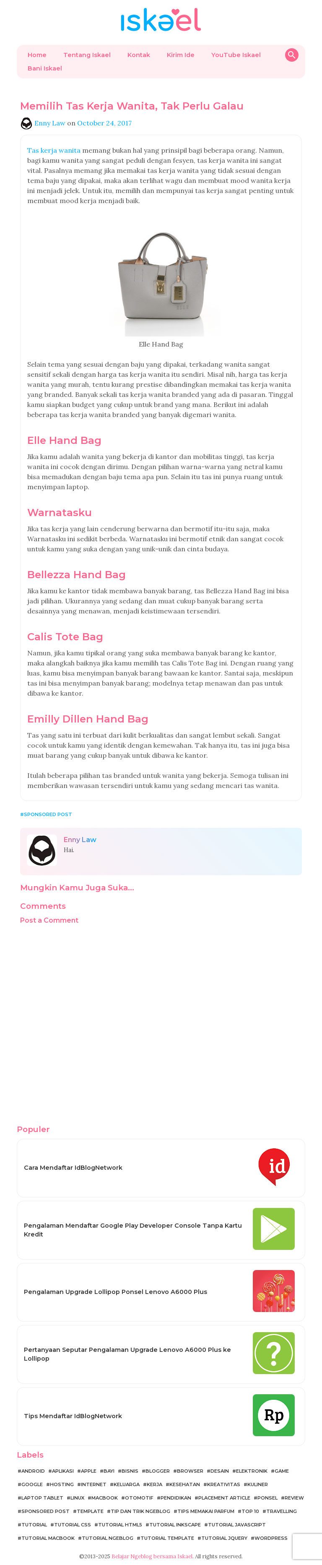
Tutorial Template (167, 1538)
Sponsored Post (48, 814)
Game (282, 1471)
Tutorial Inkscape (175, 1525)
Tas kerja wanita (53, 150)
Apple (88, 1471)
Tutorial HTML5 (120, 1525)
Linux (77, 1498)
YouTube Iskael (236, 55)
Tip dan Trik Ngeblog (140, 1511)
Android (33, 1471)
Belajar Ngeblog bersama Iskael (152, 1556)
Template (90, 1511)
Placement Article (224, 1498)
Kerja (154, 1484)
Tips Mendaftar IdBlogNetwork (73, 1416)
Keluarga (127, 1484)
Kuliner (257, 1484)
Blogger (157, 1471)
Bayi (109, 1471)
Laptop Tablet (42, 1498)
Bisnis (130, 1471)
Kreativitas (223, 1484)
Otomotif (139, 1498)
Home (37, 55)
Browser (190, 1471)
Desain (219, 1471)
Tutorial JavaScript (237, 1525)
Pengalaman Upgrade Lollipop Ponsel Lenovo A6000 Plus (115, 1292)
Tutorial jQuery (224, 1538)
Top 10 (250, 1511)
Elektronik (251, 1471)
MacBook (104, 1498)
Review (294, 1498)
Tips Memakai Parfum (205, 1511)
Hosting (62, 1484)
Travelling (281, 1511)
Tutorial (34, 1525)
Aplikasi (63, 1471)
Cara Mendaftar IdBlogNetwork (73, 1167)
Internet (93, 1484)
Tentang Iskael (87, 55)
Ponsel (267, 1498)
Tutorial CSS (72, 1525)
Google (32, 1484)
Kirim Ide (181, 55)
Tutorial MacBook (48, 1538)
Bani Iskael (45, 68)
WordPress (271, 1538)
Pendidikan (176, 1498)
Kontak (138, 55)
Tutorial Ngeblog (107, 1538)
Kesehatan (184, 1484)
